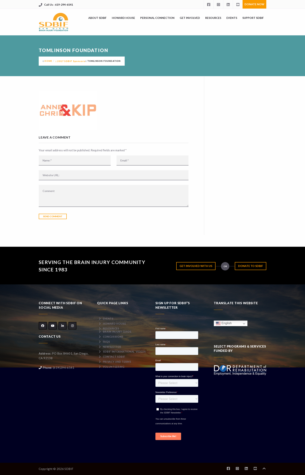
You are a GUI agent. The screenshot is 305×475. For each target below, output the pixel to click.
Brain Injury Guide (117, 331)
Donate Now (254, 4)
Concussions (113, 336)
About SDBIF (97, 17)
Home (48, 61)
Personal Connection (157, 17)
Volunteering (113, 366)
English (224, 323)
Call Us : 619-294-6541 (58, 4)
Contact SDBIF (114, 356)
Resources (213, 17)
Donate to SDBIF (250, 266)
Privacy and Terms (117, 361)
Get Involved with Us (196, 266)
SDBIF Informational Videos (124, 351)
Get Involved (190, 17)
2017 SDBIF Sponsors (71, 61)
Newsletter (112, 346)
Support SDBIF (253, 17)
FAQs (106, 341)
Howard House (123, 17)
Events (231, 17)
